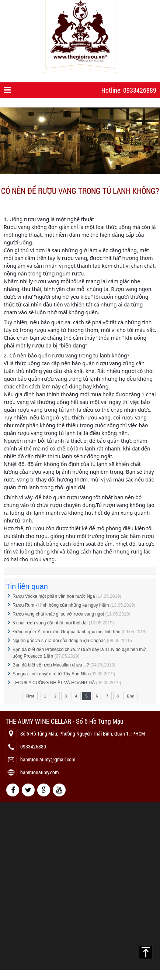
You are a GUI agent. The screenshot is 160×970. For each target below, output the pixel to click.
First (29, 696)
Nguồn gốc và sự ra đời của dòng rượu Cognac (59, 640)
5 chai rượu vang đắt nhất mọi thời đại (50, 622)
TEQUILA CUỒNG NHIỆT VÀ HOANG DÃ (54, 682)
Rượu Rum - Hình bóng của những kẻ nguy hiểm (61, 605)
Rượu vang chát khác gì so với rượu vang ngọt (58, 614)
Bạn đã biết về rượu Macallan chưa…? (51, 665)
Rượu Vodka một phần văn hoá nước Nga (54, 596)
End (131, 696)
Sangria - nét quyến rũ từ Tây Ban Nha (51, 673)
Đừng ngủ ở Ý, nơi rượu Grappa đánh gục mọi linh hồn (66, 631)
